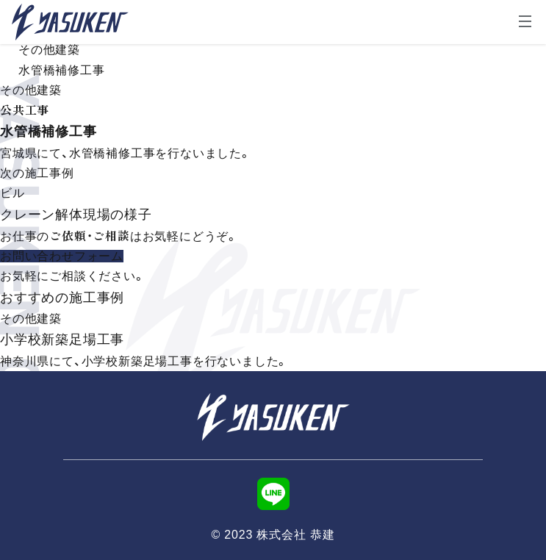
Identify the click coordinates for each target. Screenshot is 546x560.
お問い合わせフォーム (61, 256)
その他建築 (49, 49)
